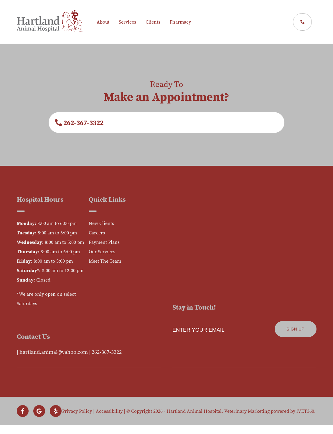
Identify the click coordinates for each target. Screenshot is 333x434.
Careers (97, 232)
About (103, 22)
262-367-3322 (79, 122)
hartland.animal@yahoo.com (53, 352)
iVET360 (305, 411)
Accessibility (109, 411)
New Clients (101, 223)
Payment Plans (104, 242)
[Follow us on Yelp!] (56, 411)
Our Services (102, 251)
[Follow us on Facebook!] (23, 411)
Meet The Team (105, 261)
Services (127, 22)
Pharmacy (180, 22)
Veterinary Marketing (247, 411)
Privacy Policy (77, 411)
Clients (153, 22)
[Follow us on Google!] (39, 411)
